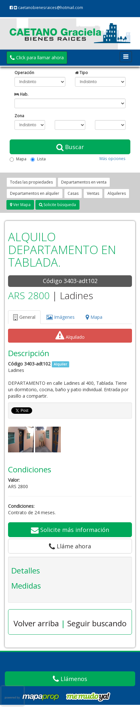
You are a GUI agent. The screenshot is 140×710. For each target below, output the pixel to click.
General (24, 317)
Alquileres (116, 193)
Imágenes (60, 317)
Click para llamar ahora (37, 57)
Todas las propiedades (31, 182)
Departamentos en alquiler (34, 193)
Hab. (21, 94)
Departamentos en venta (84, 182)
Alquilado (70, 335)
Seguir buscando (96, 623)
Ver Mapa (20, 204)
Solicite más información (70, 530)
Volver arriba (36, 623)
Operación (24, 72)
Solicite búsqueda (57, 204)
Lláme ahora (70, 546)
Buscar (70, 147)
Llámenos (70, 679)
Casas (73, 193)
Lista (38, 159)
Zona (19, 115)
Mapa (18, 159)
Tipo (81, 72)
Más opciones (112, 158)
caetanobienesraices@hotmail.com (48, 7)
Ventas (93, 193)
